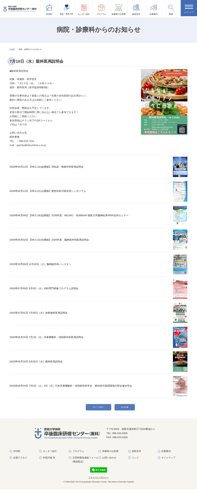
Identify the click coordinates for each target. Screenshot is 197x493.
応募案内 (154, 9)
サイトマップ (168, 461)
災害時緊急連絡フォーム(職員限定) (85, 463)
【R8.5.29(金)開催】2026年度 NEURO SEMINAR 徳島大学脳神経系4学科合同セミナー (82, 218)
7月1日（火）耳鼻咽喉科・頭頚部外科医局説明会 (59, 338)
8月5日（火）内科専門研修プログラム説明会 (57, 290)
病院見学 (136, 9)
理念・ (66, 10)
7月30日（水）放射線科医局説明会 (51, 314)
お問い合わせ (109, 461)
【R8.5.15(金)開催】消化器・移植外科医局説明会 (59, 170)
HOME (49, 9)
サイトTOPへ (98, 409)
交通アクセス (20, 461)
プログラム (101, 9)
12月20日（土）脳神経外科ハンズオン (53, 266)
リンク (135, 461)
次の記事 (125, 409)
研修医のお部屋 (110, 455)
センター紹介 (84, 9)
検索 (171, 9)
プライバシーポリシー (98, 481)
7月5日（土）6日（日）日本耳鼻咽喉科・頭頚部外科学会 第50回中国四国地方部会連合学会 (83, 386)
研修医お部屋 (119, 10)
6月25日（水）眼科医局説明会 (49, 362)
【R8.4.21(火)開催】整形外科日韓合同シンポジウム (60, 194)
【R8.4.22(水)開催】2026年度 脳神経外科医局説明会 (62, 242)
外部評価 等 (49, 461)
